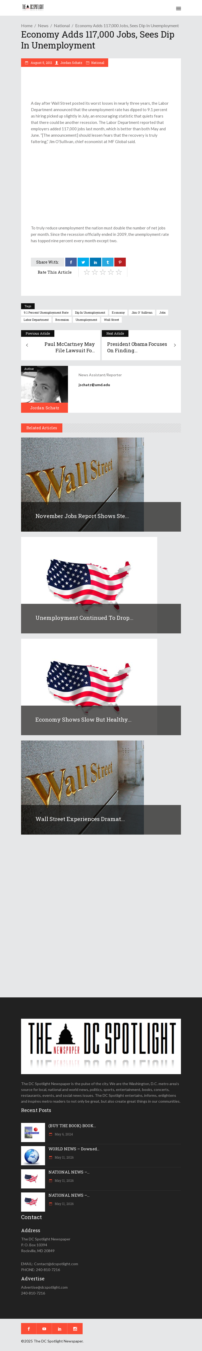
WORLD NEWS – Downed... (74, 1148)
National (62, 25)
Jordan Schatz (71, 62)
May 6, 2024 (63, 1134)
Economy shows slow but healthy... (83, 719)
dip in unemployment (90, 312)
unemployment (86, 320)
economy (118, 312)
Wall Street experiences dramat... (80, 819)
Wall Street (111, 320)
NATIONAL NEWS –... (69, 1172)
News (43, 25)
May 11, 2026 (64, 1157)
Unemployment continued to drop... (84, 617)
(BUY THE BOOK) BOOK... (72, 1125)
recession (62, 320)
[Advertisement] (101, 184)
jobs (162, 312)
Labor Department (36, 320)
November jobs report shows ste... (82, 516)
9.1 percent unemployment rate (46, 312)
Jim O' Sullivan (141, 312)
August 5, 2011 (41, 62)
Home (27, 25)
